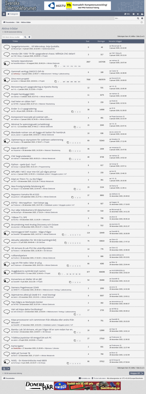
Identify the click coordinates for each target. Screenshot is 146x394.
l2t (14, 111)
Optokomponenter (48, 49)
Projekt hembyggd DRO (23, 94)
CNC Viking (17, 56)
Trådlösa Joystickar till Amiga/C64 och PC (31, 337)
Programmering (44, 167)
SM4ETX (16, 290)
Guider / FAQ (48, 227)
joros (113, 287)
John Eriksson (18, 312)
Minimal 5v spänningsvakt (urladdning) (30, 124)
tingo (113, 329)
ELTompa (16, 363)
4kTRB (15, 104)
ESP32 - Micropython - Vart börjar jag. (29, 202)
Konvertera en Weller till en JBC (26, 279)
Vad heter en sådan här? (23, 101)
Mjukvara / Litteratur (52, 348)
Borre (15, 356)
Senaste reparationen (22, 61)
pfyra (113, 217)
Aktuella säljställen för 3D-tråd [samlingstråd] (33, 240)
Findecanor (115, 337)
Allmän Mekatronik (47, 97)
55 (67, 274)
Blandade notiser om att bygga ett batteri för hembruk (38, 132)
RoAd (114, 101)
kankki (15, 81)
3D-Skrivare (39, 111)
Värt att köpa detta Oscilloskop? (27, 309)
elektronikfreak (117, 255)
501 (79, 82)
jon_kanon (17, 135)
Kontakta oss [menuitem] (84, 378)
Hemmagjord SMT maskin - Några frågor (31, 232)
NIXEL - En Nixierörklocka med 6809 (29, 360)
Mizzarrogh (17, 49)
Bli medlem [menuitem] (142, 14)
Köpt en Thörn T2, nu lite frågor (26, 179)
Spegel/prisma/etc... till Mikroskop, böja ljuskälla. (35, 46)
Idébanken (46, 220)
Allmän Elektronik (53, 63)
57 (73, 274)
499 (72, 82)
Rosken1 (16, 251)
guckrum (16, 197)
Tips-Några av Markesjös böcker (27, 302)
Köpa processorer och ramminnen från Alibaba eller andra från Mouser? (42, 321)
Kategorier (14, 14)
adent (15, 297)
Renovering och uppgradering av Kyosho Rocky (34, 86)
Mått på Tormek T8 (20, 353)
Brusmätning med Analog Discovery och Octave (34, 224)
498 (68, 82)
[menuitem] (127, 14)
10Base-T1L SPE (19, 217)
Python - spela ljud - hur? (23, 164)
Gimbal (15, 332)
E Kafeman (17, 265)
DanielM (16, 234)
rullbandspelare (19, 255)
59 (79, 274)
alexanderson (116, 302)
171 (68, 66)
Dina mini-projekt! (20, 78)
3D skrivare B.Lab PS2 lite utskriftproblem (32, 248)
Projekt (45, 56)
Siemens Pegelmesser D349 (25, 287)
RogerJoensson (117, 116)
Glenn (114, 240)
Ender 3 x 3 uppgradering (23, 108)
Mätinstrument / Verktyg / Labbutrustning (55, 74)
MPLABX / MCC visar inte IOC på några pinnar (33, 171)
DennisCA (115, 78)
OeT (14, 181)
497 (64, 82)
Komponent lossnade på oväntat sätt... (30, 117)
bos (14, 174)
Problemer (17, 205)
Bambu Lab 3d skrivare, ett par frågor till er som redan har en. (42, 329)
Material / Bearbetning (47, 104)
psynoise (16, 227)
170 (64, 66)
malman (114, 60)
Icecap (15, 167)
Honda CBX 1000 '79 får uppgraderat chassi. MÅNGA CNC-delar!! (43, 53)
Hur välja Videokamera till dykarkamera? (31, 210)
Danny (114, 186)
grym (15, 242)
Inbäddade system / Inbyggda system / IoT (52, 174)
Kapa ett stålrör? (19, 148)
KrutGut (16, 258)
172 (72, 66)
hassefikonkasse (19, 63)
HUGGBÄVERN (19, 273)
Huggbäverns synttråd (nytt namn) (28, 271)
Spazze (16, 189)
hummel (114, 294)
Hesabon (16, 142)
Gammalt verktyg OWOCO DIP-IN (27, 71)
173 (75, 66)
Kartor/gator (17, 346)
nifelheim (115, 194)
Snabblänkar (4, 14)
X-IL (14, 89)
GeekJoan (17, 348)
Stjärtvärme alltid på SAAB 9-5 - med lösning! (33, 294)
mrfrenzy (16, 74)
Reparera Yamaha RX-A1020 (25, 194)
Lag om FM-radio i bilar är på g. (26, 262)
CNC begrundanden (21, 156)
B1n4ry (15, 220)
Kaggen (114, 202)
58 (76, 274)
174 (79, 66)
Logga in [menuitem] (138, 14)
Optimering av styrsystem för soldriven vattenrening (37, 139)
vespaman (17, 150)
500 (75, 82)
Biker (113, 262)
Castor (114, 71)
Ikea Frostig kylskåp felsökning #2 (27, 186)
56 (70, 274)
